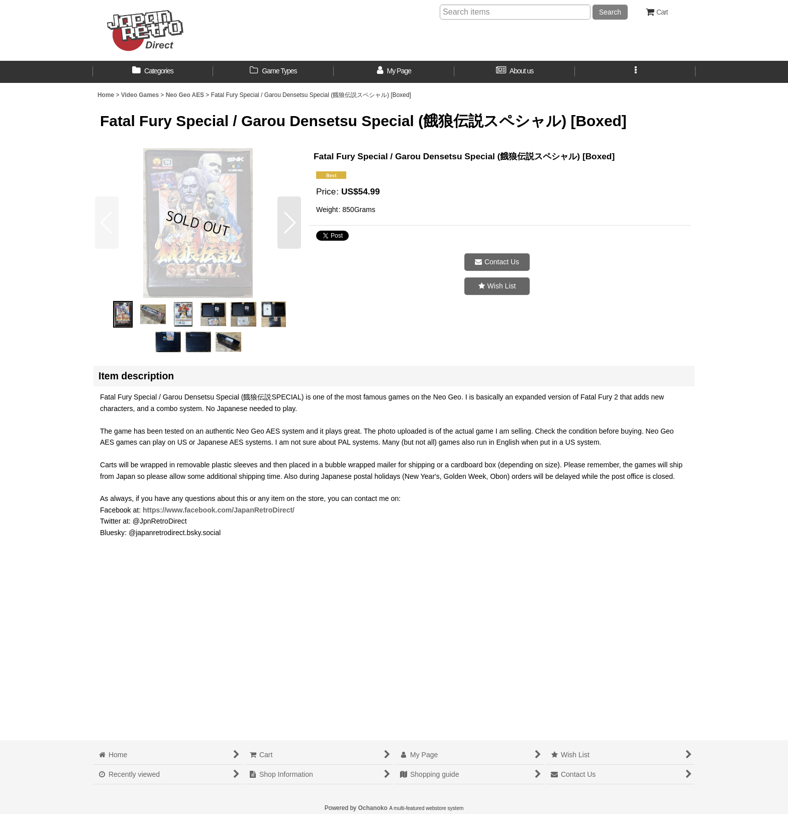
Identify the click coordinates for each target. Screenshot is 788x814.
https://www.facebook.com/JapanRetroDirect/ (218, 510)
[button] (635, 72)
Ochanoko (372, 807)
